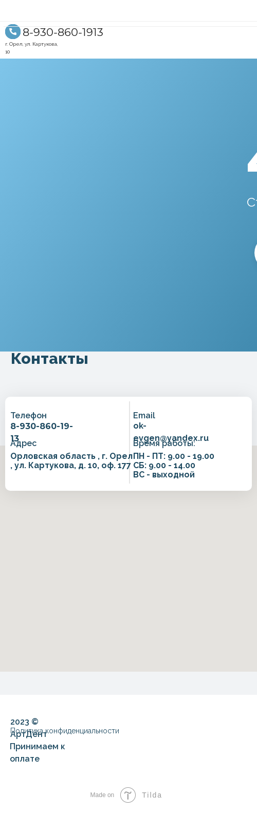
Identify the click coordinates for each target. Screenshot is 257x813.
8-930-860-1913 (63, 32)
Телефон (28, 415)
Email (144, 415)
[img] (12, 31)
